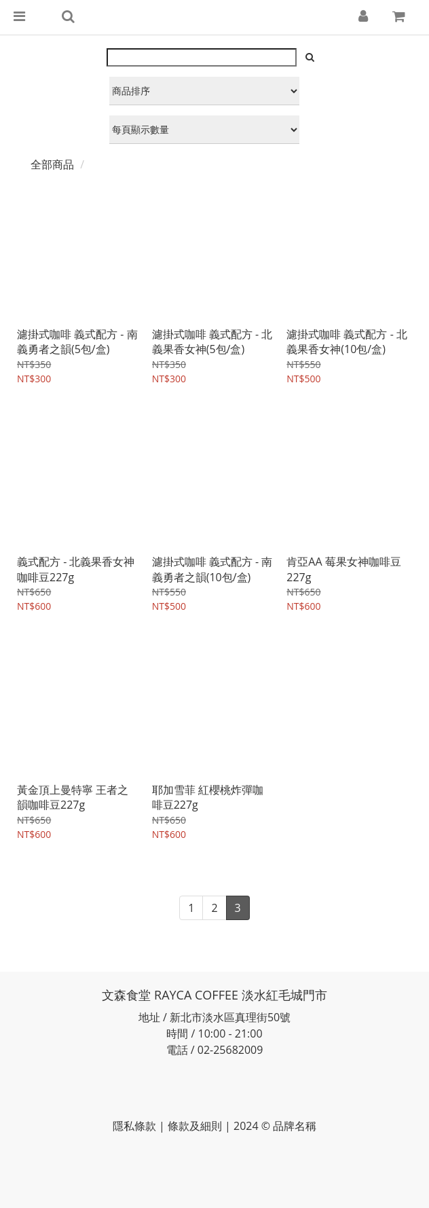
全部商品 (52, 164)
